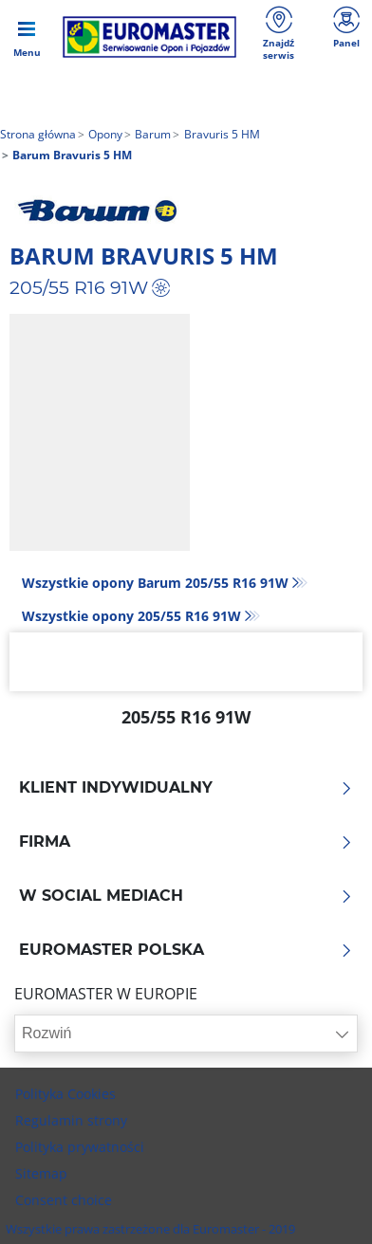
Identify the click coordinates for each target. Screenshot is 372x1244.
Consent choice (63, 1200)
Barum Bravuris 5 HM (143, 255)
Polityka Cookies (65, 1094)
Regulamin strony (71, 1120)
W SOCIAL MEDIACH (186, 896)
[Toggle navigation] (26, 37)
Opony (103, 134)
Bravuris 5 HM (220, 134)
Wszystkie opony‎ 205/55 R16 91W (131, 616)
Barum (151, 134)
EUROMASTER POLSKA (186, 950)
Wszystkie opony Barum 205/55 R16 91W (155, 583)
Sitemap (41, 1173)
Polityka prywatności (79, 1147)
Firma (186, 842)
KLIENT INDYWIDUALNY (186, 788)
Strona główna (38, 134)
